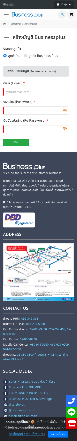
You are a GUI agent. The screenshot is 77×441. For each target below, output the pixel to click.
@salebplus (14, 405)
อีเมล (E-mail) (12, 83)
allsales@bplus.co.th (20, 416)
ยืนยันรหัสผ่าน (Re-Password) (24, 120)
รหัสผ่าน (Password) (17, 102)
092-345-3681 (30, 319)
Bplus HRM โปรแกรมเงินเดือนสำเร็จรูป (29, 382)
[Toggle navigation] (7, 14)
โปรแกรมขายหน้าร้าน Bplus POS (25, 393)
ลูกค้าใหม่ (14, 55)
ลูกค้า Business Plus (43, 55)
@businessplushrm (19, 410)
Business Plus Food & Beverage (27, 399)
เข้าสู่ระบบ (64, 4)
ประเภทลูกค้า (12, 48)
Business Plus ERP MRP (22, 387)
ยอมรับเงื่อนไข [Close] (58, 434)
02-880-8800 (28, 339)
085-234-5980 (35, 324)
